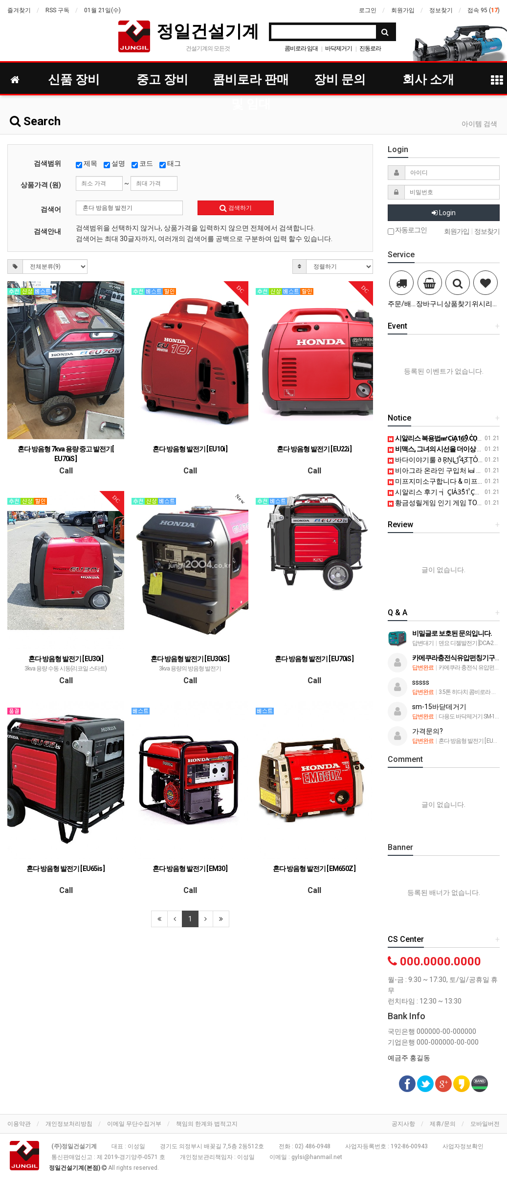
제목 (86, 163)
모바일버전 (485, 1123)
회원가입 (403, 10)
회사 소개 (428, 79)
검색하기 (236, 207)
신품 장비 (74, 79)
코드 (142, 163)
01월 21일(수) (102, 10)
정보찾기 (441, 10)
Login (444, 213)
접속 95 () (483, 10)
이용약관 (19, 1123)
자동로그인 (407, 230)
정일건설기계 (207, 31)
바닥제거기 (338, 48)
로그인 (367, 10)
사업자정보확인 (463, 1146)
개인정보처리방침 (68, 1123)
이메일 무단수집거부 (134, 1123)
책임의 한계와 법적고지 (207, 1123)
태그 (170, 163)
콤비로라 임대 (301, 48)
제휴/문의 (443, 1123)
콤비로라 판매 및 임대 (251, 82)
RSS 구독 (57, 10)
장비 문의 (340, 79)
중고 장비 (162, 79)
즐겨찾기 (19, 10)
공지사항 (403, 1123)
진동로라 (370, 48)
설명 (114, 163)
